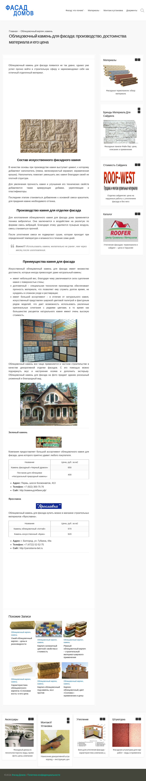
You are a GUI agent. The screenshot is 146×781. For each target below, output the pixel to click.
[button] (139, 59)
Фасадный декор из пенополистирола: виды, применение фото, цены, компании (22, 752)
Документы (131, 10)
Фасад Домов (19, 775)
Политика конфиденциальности (43, 775)
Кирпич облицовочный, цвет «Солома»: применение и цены (74, 691)
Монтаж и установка (113, 10)
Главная (13, 31)
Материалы (93, 10)
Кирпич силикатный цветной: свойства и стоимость (47, 648)
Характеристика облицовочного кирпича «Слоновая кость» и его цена (21, 689)
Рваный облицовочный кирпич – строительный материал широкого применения (75, 651)
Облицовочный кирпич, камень (37, 31)
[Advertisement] (49, 97)
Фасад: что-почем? (75, 10)
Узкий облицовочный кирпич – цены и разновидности (21, 641)
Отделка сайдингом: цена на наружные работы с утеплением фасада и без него (121, 198)
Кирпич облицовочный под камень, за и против (48, 690)
